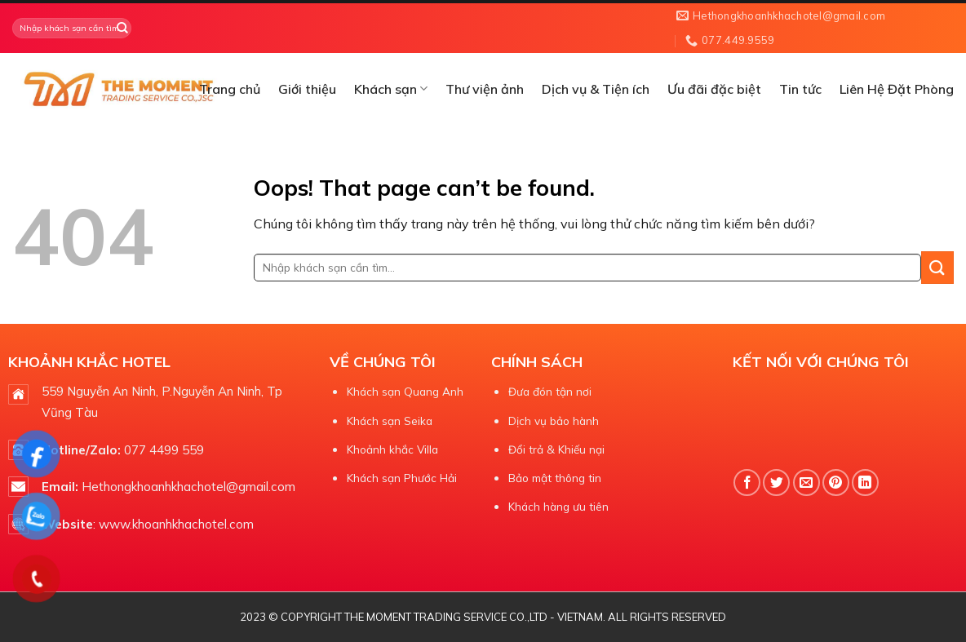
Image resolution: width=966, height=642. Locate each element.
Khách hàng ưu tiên (558, 506)
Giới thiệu (307, 89)
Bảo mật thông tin (554, 478)
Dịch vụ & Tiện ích (595, 89)
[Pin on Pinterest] (835, 482)
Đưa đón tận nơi (550, 391)
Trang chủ (229, 89)
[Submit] (122, 28)
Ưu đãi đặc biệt (714, 89)
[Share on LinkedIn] (865, 482)
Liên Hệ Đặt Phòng (897, 89)
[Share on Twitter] (776, 482)
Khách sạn (391, 89)
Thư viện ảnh (484, 89)
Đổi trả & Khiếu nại (556, 449)
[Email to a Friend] (806, 482)
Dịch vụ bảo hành (553, 420)
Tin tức (800, 89)
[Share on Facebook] (746, 482)
